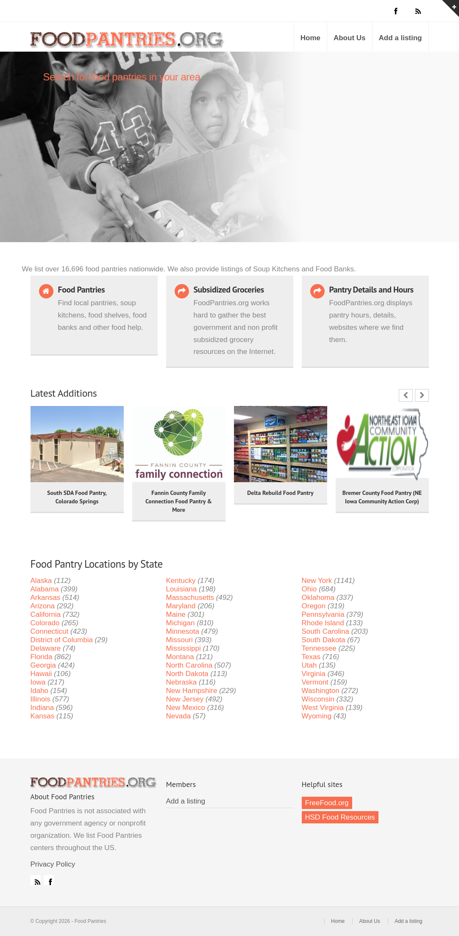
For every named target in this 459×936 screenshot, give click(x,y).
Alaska (41, 581)
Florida (42, 657)
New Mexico (186, 708)
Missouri (179, 640)
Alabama (45, 589)
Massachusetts (190, 598)
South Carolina (325, 631)
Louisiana (181, 589)
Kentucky (181, 581)
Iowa (38, 682)
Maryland (181, 606)
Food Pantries (128, 43)
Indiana (42, 708)
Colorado (45, 623)
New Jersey (185, 699)
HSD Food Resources (340, 817)
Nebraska (181, 682)
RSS (36, 880)
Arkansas (46, 598)
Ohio (309, 589)
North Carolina (189, 665)
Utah (309, 665)
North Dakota (187, 674)
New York (317, 581)
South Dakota (323, 640)
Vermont (315, 682)
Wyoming (317, 716)
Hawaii (41, 674)
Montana (180, 657)
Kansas (43, 716)
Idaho (40, 691)
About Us (350, 38)
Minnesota (182, 631)
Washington (320, 691)
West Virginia (323, 708)
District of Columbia (62, 640)
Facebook (49, 880)
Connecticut (50, 631)
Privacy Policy (53, 864)
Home (310, 38)
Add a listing (400, 38)
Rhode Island (323, 623)
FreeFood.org (327, 803)
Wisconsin (318, 699)
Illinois (40, 699)
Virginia (313, 674)
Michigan (180, 623)
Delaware (46, 648)
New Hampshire (191, 691)
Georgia (43, 665)
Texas (311, 657)
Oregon (314, 606)
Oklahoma (318, 598)
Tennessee (319, 648)
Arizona (43, 606)
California (46, 614)
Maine (176, 614)
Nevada (178, 716)
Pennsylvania (323, 614)
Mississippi (183, 648)
